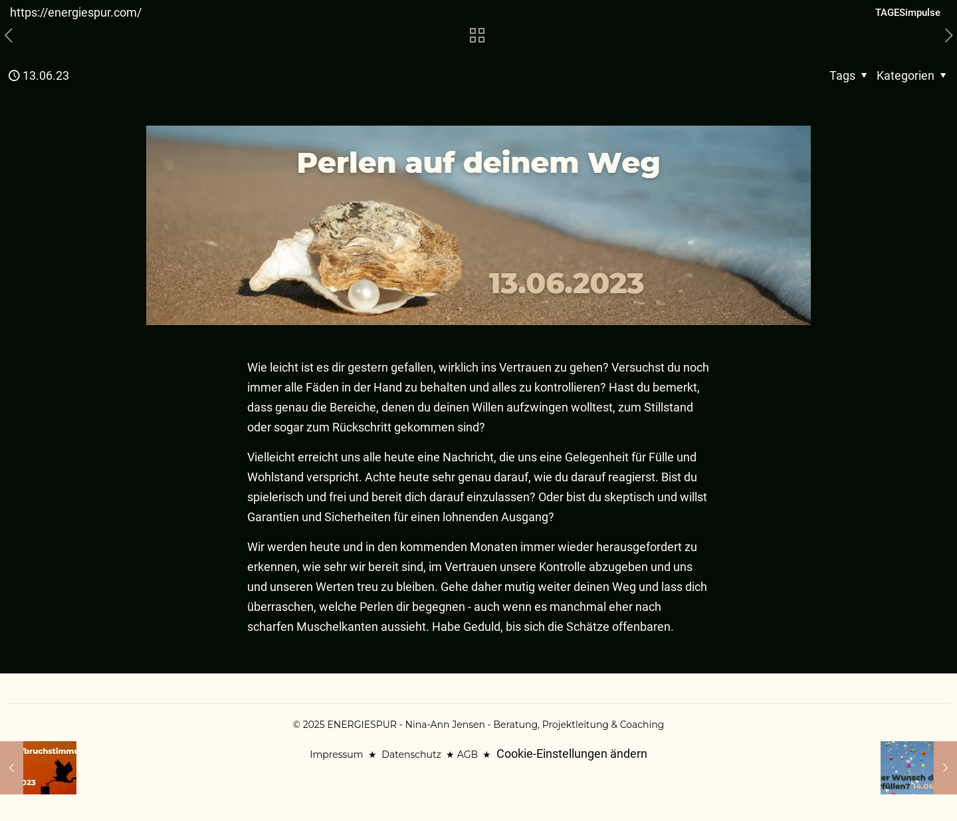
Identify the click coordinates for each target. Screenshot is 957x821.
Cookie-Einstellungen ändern (571, 754)
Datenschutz (411, 755)
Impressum (336, 755)
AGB (467, 755)
